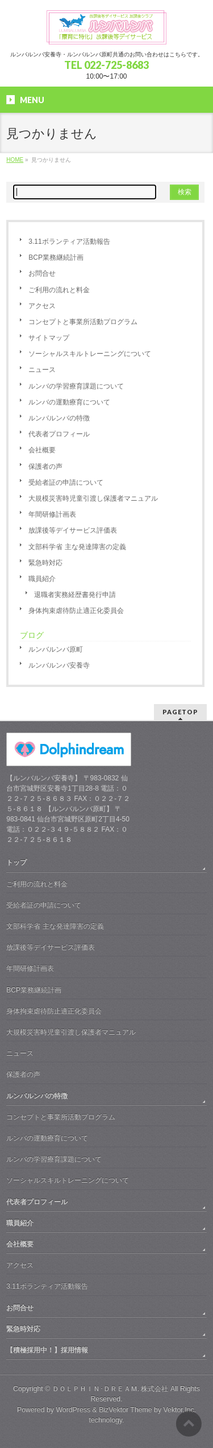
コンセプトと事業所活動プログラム (82, 322)
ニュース (42, 370)
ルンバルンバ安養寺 (59, 665)
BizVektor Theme (125, 1410)
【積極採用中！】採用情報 (47, 1350)
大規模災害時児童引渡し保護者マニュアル (93, 498)
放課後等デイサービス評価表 (72, 530)
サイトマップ (48, 338)
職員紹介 (42, 579)
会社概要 (42, 450)
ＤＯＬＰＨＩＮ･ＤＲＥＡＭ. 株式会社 (110, 1389)
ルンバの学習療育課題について (76, 386)
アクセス (42, 306)
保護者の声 (45, 467)
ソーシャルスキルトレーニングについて (89, 354)
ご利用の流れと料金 (59, 290)
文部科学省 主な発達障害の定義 (77, 547)
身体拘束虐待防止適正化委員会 (76, 611)
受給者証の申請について (65, 482)
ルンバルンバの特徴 (59, 418)
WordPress (73, 1410)
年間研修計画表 (52, 514)
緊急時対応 (45, 563)
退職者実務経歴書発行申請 (75, 595)
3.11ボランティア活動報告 (69, 242)
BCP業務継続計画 (55, 257)
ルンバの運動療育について (69, 402)
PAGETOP (180, 711)
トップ (16, 862)
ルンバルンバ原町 (55, 649)
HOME (14, 160)
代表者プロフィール (59, 434)
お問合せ (42, 273)
